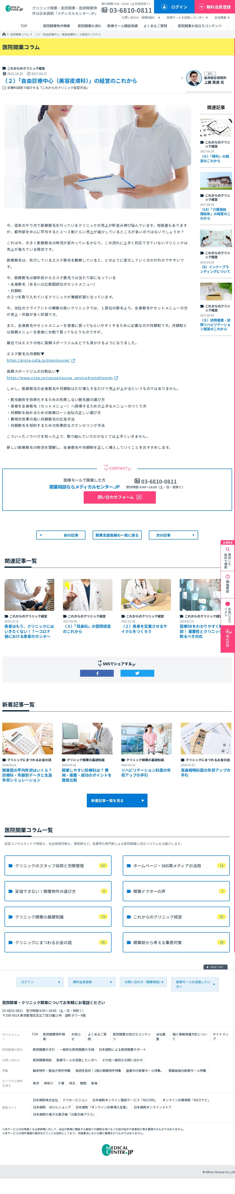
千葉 (61, 1083)
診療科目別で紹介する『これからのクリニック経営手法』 (48, 87)
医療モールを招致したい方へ (186, 17)
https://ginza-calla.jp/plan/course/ (38, 360)
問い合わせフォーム (116, 497)
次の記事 (163, 535)
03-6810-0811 (131, 10)
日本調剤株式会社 (45, 1100)
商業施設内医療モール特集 (187, 1070)
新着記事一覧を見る (107, 800)
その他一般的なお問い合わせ (122, 1060)
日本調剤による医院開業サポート (122, 1049)
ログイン (179, 7)
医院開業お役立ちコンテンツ (132, 1036)
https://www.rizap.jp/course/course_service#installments (60, 377)
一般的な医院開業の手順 (77, 1049)
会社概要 (220, 17)
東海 (94, 1083)
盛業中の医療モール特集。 (145, 1070)
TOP (35, 1034)
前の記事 (71, 535)
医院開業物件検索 (54, 1036)
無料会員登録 (218, 7)
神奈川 (48, 1083)
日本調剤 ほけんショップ (52, 1107)
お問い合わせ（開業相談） (139, 17)
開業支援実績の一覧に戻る (117, 535)
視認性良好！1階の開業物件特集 (98, 1070)
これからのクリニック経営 (26, 68)
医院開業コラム (19, 34)
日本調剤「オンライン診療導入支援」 (102, 1107)
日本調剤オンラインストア (153, 1107)
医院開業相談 (42, 1060)
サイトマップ (220, 1036)
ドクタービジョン (75, 1100)
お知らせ (76, 1036)
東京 (36, 1083)
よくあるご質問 (97, 1036)
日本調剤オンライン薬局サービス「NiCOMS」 (125, 1100)
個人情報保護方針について (189, 1036)
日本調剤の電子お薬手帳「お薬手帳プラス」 (64, 1114)
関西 (83, 1083)
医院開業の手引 (44, 1049)
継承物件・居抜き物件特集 (52, 1070)
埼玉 (72, 1083)
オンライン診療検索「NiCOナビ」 (186, 1100)
